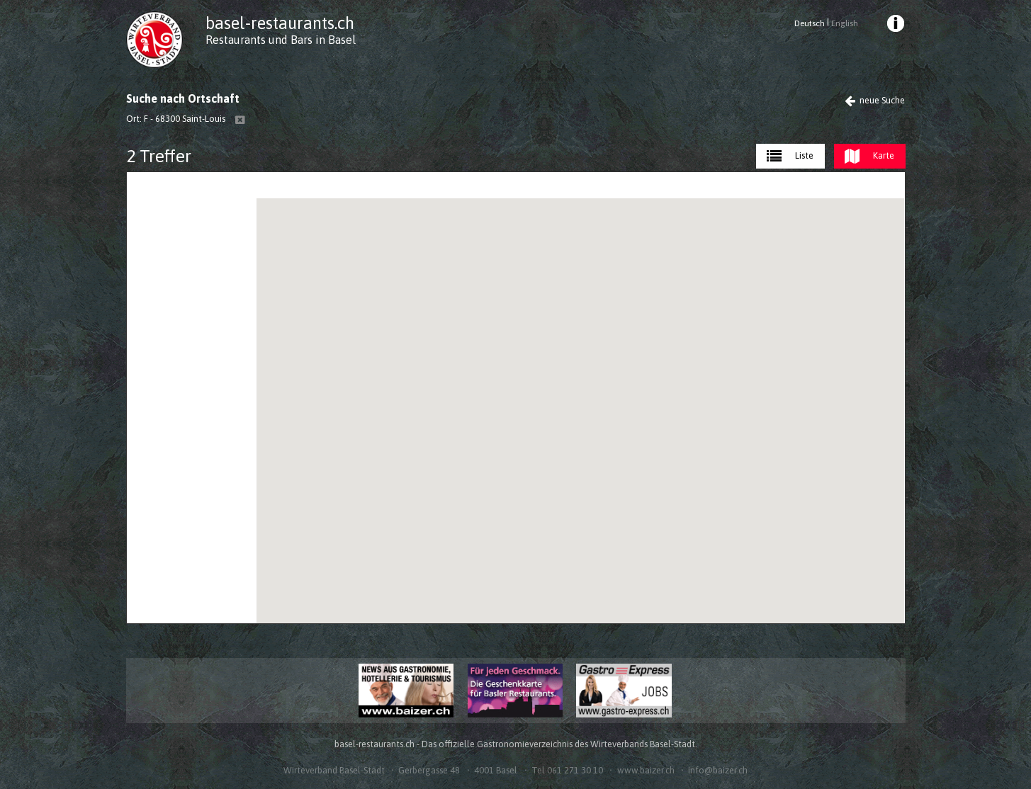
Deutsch (809, 23)
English (844, 23)
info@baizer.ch (718, 770)
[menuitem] (894, 25)
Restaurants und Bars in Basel (280, 39)
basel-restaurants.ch (279, 23)
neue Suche (875, 100)
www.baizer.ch (646, 770)
